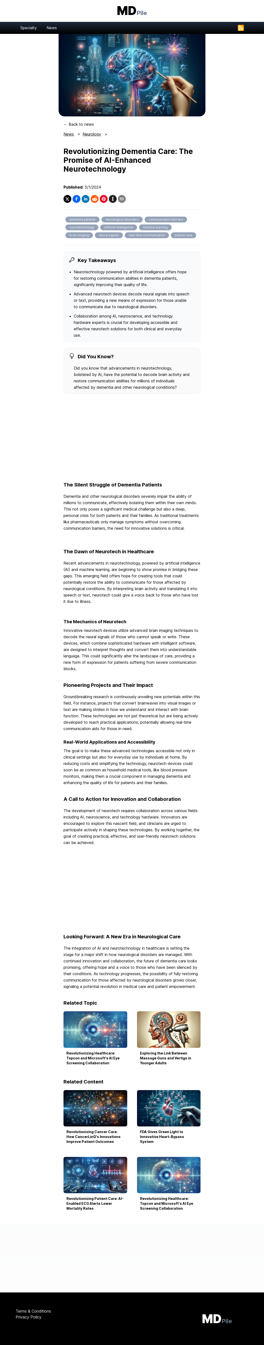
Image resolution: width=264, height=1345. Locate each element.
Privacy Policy (28, 1317)
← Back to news (78, 124)
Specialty (28, 27)
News (52, 27)
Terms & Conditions (33, 1311)
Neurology (92, 134)
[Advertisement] (131, 438)
